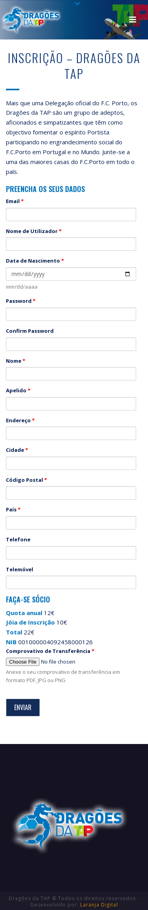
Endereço (20, 420)
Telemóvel (19, 569)
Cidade (17, 449)
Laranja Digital (99, 904)
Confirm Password (30, 330)
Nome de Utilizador (34, 231)
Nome (15, 360)
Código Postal (26, 479)
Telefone (18, 539)
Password (21, 300)
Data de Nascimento (35, 260)
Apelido (18, 390)
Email (15, 201)
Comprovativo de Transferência (50, 651)
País (13, 509)
